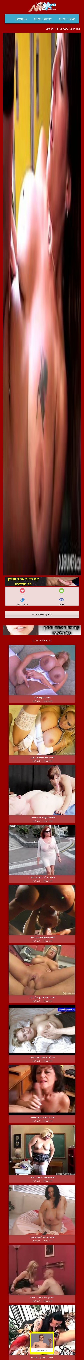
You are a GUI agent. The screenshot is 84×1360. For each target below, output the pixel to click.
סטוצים (21, 19)
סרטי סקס (67, 19)
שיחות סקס (43, 19)
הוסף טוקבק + (42, 614)
